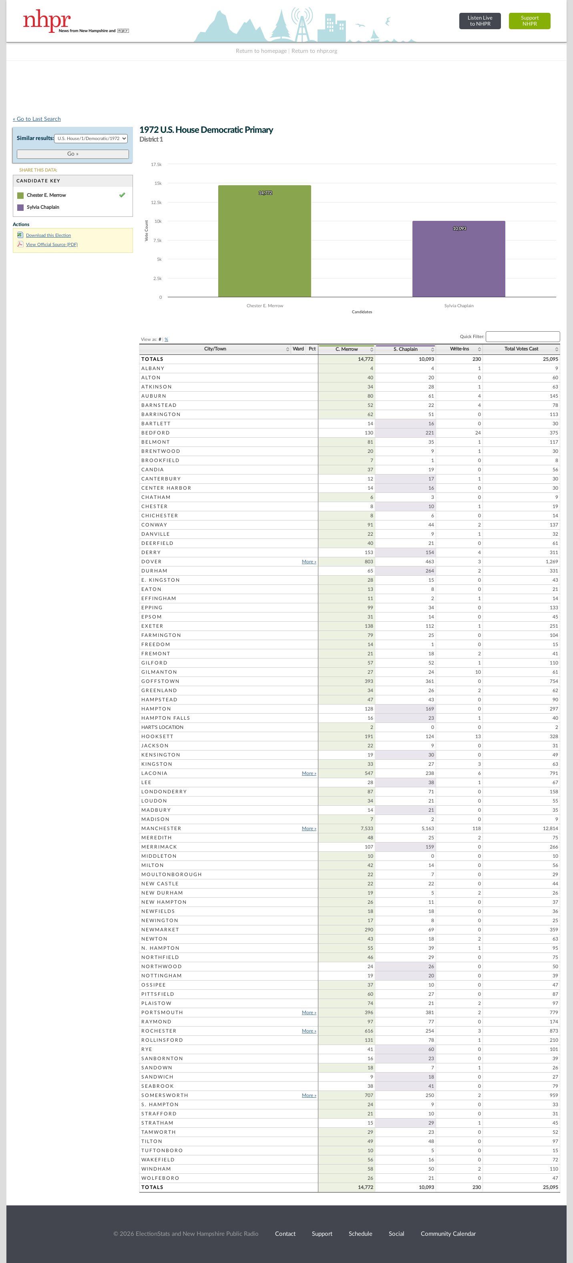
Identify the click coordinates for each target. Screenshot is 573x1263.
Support (322, 1234)
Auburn (154, 396)
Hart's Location (162, 727)
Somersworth (165, 1095)
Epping (152, 607)
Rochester (159, 1031)
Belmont (155, 442)
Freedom (156, 644)
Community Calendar (448, 1234)
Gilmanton (159, 672)
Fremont (156, 653)
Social (396, 1234)
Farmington (161, 635)
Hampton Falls (166, 718)
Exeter (152, 626)
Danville (155, 534)
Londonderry (164, 791)
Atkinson (156, 386)
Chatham (156, 497)
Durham (154, 570)
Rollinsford (162, 1040)
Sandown (157, 1067)
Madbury (156, 810)
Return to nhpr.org (314, 51)
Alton (151, 377)
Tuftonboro (162, 1150)
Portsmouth (162, 1012)
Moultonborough (171, 874)
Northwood (161, 966)
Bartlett (156, 423)
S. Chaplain (406, 349)
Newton (154, 939)
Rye (147, 1049)
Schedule (360, 1234)
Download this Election (44, 235)
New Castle (160, 883)
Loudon (154, 801)
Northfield (160, 957)
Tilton (152, 1141)
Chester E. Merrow (46, 195)
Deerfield (157, 543)
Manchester (161, 828)
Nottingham (161, 975)
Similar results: (35, 138)
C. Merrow (347, 349)
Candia (152, 469)
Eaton (151, 589)
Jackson (155, 745)
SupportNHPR (530, 21)
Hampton (156, 709)
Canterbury (161, 478)
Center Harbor (166, 488)
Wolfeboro (160, 1178)
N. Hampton (160, 948)
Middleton (159, 856)
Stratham (157, 1123)
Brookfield (160, 460)
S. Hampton (160, 1104)
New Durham (162, 893)
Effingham (159, 598)
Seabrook (157, 1086)
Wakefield (158, 1159)
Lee (146, 782)
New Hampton (164, 902)
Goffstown (160, 681)
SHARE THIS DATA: (38, 170)
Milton (152, 865)
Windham (156, 1169)
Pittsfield (158, 994)
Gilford (154, 663)
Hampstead (159, 699)
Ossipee (153, 985)
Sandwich (157, 1077)
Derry (151, 552)
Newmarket (160, 929)
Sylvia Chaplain (43, 207)
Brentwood (161, 451)
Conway (154, 524)
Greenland (159, 690)
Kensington (161, 755)
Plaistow (156, 1003)
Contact (285, 1234)
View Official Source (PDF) (47, 244)
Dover (151, 561)
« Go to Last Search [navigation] (37, 119)
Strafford (159, 1113)
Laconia (154, 773)
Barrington (161, 414)
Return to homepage (261, 51)
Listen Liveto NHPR (480, 21)
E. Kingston (160, 580)
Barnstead (159, 405)
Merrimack (159, 847)
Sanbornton (162, 1058)
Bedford (155, 432)
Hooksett (157, 736)
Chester (154, 506)
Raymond (156, 1021)
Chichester (160, 515)
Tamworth (158, 1132)
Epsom (151, 616)
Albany (153, 368)
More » (309, 561)
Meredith (156, 837)
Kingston (157, 764)
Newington (160, 920)
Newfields (158, 911)
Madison (155, 819)
